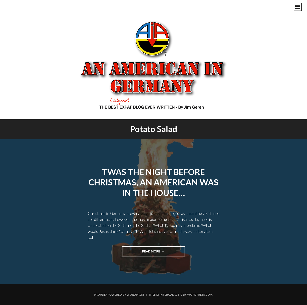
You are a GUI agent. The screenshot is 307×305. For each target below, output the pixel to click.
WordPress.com (199, 294)
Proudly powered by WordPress (119, 294)
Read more (160, 252)
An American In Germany (153, 64)
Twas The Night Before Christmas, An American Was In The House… (153, 182)
